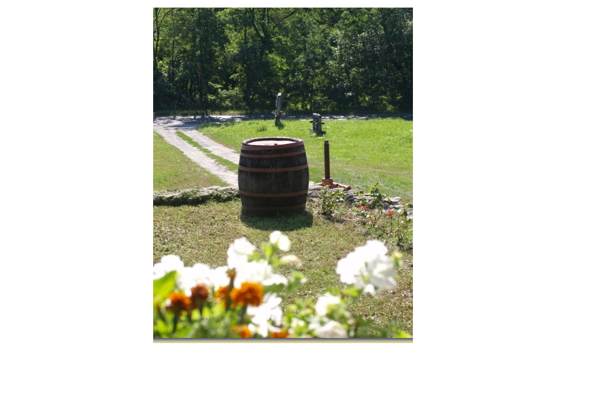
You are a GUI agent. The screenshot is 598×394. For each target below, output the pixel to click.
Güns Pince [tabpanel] (283, 175)
